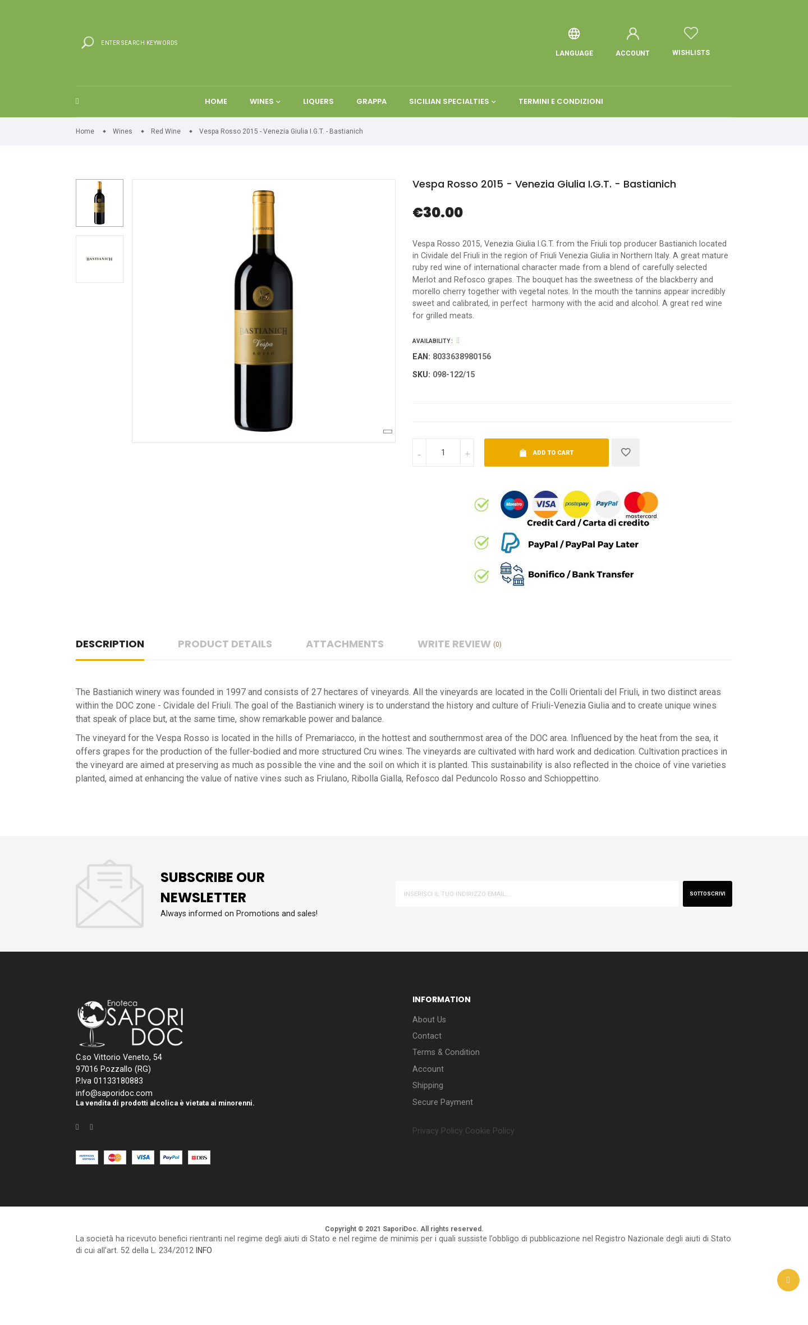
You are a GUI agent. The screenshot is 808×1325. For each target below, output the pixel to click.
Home (216, 125)
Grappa (371, 125)
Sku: (422, 411)
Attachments (345, 682)
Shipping (429, 1130)
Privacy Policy (440, 1178)
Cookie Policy (498, 1178)
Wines (262, 125)
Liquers (318, 125)
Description (110, 682)
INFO (291, 1299)
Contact (427, 1076)
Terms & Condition (448, 1094)
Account (428, 1112)
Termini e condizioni (560, 125)
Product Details (225, 682)
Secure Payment (444, 1148)
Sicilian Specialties (449, 125)
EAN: (422, 392)
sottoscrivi (701, 931)
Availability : (432, 376)
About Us (430, 1058)
